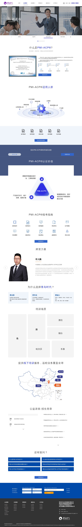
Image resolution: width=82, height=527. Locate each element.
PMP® (19, 36)
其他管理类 (6, 514)
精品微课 (32, 510)
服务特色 (15, 507)
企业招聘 (32, 508)
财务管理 (5, 513)
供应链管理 (6, 508)
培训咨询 (32, 505)
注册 (69, 3)
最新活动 (48, 3)
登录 (66, 3)
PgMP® (33, 36)
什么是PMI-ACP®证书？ (16, 459)
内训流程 (15, 508)
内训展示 (15, 510)
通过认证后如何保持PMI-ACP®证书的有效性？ (56, 469)
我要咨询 (44, 74)
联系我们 (41, 508)
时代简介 (41, 504)
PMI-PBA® (63, 36)
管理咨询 (40, 3)
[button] (70, 37)
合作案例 (23, 507)
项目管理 (5, 504)
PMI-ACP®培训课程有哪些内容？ (18, 464)
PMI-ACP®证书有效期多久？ (17, 469)
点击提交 (49, 492)
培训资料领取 (41, 140)
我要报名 (67, 154)
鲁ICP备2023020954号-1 (8, 523)
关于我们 (55, 3)
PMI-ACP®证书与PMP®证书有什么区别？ (54, 464)
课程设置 (15, 505)
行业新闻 (32, 507)
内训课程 (33, 3)
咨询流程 (23, 505)
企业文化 (41, 505)
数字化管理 (6, 507)
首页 (19, 3)
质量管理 (5, 510)
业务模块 (15, 504)
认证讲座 (32, 504)
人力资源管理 (6, 511)
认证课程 (25, 3)
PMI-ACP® (48, 36)
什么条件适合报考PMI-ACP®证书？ (53, 459)
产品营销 (5, 505)
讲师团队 (41, 507)
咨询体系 (23, 504)
